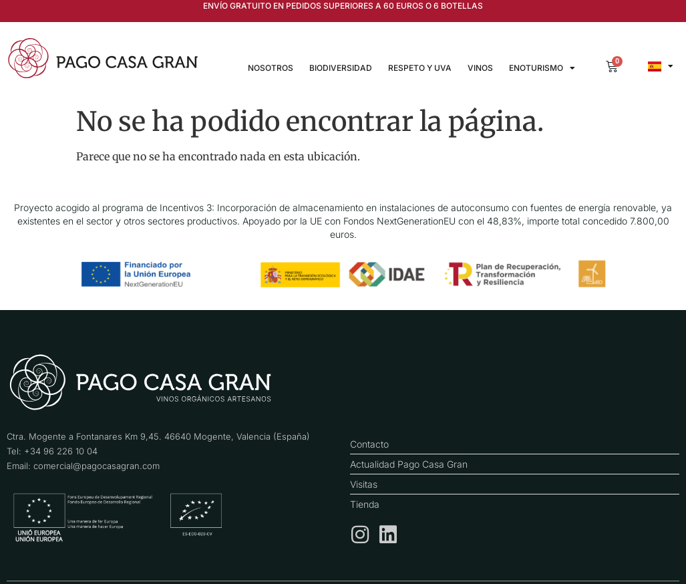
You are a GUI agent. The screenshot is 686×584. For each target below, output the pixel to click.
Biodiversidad (340, 68)
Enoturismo (542, 68)
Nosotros (270, 68)
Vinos (480, 68)
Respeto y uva (420, 68)
